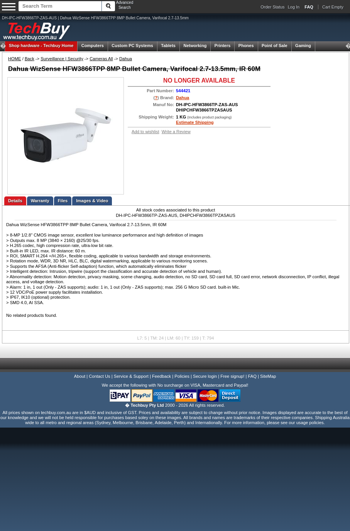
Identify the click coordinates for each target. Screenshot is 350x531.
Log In (294, 7)
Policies (181, 376)
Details (15, 200)
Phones (246, 45)
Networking (194, 45)
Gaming (303, 45)
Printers (223, 45)
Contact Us (99, 376)
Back (29, 58)
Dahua (125, 58)
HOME (14, 58)
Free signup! (232, 376)
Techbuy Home (41, 45)
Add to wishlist (145, 131)
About (79, 376)
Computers (92, 45)
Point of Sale (274, 45)
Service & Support (131, 376)
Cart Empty (332, 7)
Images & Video (92, 200)
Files (63, 200)
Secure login (205, 376)
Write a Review (176, 131)
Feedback (161, 376)
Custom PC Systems (132, 45)
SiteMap (268, 376)
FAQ (252, 376)
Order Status (272, 7)
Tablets (168, 45)
